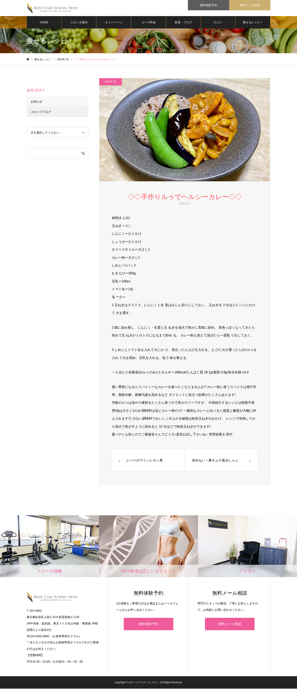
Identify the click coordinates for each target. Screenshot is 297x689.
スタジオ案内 (79, 22)
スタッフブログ (41, 112)
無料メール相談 (229, 624)
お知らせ (36, 102)
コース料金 (148, 22)
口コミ (218, 22)
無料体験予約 (148, 624)
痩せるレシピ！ (253, 22)
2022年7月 (110, 82)
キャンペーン (113, 22)
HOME (44, 22)
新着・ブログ (183, 22)
